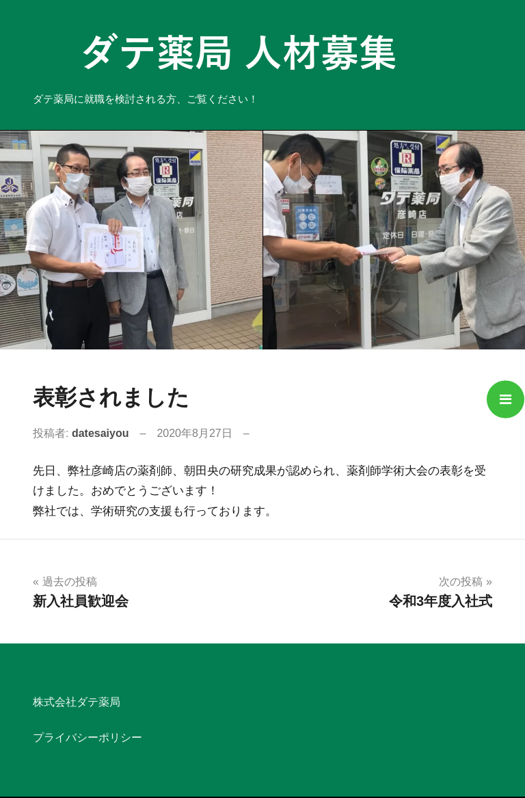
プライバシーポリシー (87, 737)
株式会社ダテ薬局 (76, 702)
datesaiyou (100, 433)
